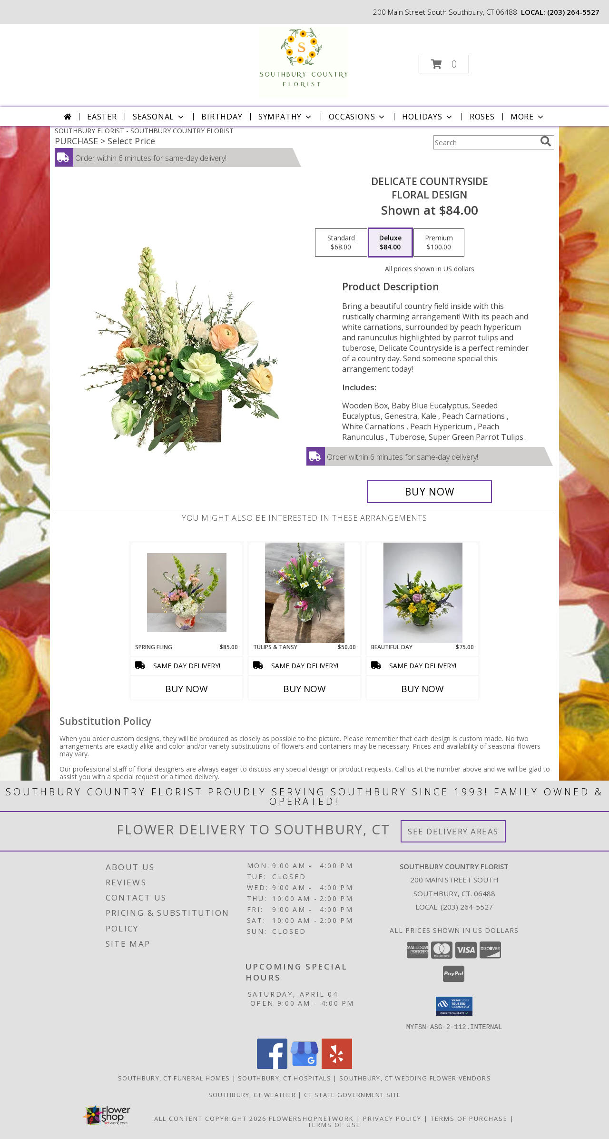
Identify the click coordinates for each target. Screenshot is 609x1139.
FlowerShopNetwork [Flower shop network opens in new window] (311, 1118)
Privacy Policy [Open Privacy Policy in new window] (392, 1118)
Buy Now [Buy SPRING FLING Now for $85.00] (186, 689)
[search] (546, 141)
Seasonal (159, 116)
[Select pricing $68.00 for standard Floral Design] (341, 243)
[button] (444, 64)
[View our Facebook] (272, 1065)
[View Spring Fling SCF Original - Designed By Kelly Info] (186, 592)
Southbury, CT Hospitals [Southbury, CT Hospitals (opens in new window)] (284, 1077)
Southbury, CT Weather (252, 1094)
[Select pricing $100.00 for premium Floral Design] (439, 243)
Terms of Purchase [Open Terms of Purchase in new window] (469, 1118)
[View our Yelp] (337, 1065)
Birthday (221, 116)
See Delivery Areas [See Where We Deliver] (453, 831)
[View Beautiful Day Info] (422, 592)
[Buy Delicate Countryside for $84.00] (429, 491)
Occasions (357, 116)
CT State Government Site (352, 1094)
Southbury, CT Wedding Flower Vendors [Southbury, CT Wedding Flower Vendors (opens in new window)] (415, 1077)
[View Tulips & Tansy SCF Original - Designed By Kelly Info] (304, 593)
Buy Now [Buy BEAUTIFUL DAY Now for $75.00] (422, 689)
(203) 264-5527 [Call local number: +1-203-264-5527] (573, 12)
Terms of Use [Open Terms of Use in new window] (334, 1124)
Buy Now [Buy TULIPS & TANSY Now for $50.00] (304, 689)
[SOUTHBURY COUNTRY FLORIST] (303, 61)
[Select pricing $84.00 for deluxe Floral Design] (390, 243)
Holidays (427, 116)
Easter (102, 116)
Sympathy (285, 116)
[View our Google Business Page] (304, 1065)
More (528, 116)
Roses (482, 116)
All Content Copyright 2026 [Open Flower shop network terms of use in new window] (210, 1118)
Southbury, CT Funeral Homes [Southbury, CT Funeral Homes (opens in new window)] (174, 1077)
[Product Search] (485, 142)
